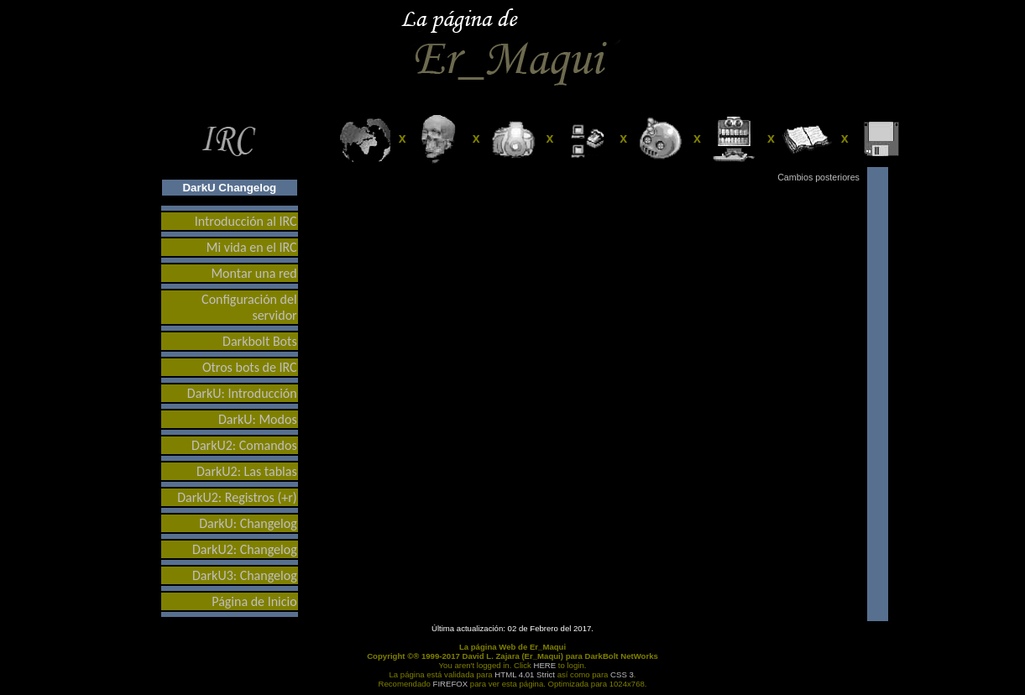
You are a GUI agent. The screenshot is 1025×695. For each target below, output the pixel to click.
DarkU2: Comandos (244, 445)
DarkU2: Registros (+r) (237, 497)
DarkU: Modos (257, 419)
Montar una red (253, 273)
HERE (545, 665)
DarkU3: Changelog (244, 575)
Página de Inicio (254, 601)
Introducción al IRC (246, 221)
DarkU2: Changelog (244, 549)
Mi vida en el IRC (252, 247)
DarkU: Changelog (248, 523)
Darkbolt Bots (259, 341)
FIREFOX (450, 683)
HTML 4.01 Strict (524, 674)
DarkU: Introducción (242, 393)
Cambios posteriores (818, 177)
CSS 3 (622, 674)
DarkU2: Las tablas (246, 471)
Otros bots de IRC (249, 367)
